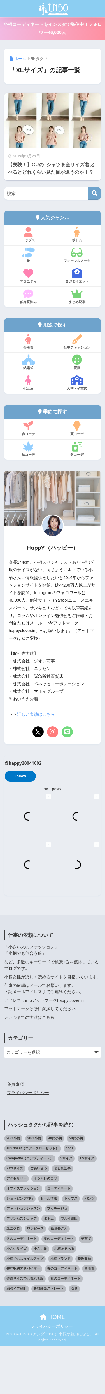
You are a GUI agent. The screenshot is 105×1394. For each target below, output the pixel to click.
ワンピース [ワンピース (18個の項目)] (35, 1277)
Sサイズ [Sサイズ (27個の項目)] (66, 1207)
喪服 (77, 362)
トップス (28, 234)
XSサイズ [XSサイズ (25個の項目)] (87, 1207)
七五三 (28, 382)
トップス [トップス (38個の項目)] (71, 1247)
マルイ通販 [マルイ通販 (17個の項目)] (69, 1267)
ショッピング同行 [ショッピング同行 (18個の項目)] (19, 1247)
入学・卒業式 (77, 382)
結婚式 (28, 362)
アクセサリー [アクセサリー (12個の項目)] (16, 1227)
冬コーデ (77, 449)
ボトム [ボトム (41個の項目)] (49, 1267)
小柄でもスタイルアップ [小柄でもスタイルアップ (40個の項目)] (24, 1307)
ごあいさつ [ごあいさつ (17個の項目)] (38, 1217)
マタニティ (28, 275)
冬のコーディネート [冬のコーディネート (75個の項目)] (21, 1287)
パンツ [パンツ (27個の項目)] (90, 1247)
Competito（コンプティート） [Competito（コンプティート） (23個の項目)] (29, 1207)
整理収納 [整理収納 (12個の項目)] (84, 1307)
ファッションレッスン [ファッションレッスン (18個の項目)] (23, 1257)
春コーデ (28, 428)
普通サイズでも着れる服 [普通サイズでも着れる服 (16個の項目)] (24, 1327)
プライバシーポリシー (28, 1141)
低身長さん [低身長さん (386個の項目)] (59, 1277)
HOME (52, 1365)
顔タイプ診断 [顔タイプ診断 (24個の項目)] (16, 1337)
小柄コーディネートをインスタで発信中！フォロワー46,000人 (52, 28)
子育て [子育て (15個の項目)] (86, 1287)
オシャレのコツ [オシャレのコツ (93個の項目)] (45, 1227)
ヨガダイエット (77, 275)
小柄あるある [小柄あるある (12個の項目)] (64, 1297)
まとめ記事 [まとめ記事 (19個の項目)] (62, 1217)
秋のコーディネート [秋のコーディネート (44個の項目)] (65, 1327)
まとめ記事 (77, 296)
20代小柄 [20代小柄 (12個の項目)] (13, 1186)
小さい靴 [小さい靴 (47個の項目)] (40, 1297)
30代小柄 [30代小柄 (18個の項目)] (34, 1186)
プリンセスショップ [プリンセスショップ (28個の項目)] (21, 1267)
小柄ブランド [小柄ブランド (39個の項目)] (60, 1307)
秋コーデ (28, 449)
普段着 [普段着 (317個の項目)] (89, 1317)
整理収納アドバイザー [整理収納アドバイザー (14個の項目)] (23, 1317)
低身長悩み (28, 296)
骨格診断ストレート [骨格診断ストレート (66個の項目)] (49, 1337)
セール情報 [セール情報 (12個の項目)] (48, 1247)
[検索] (94, 193)
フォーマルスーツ (77, 255)
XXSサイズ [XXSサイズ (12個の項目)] (14, 1217)
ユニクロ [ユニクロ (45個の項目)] (13, 1277)
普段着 (28, 341)
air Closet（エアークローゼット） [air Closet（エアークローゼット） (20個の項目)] (32, 1196)
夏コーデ (77, 428)
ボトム (77, 234)
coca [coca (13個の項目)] (69, 1196)
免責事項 (15, 1132)
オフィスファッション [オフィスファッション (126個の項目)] (23, 1237)
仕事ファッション (77, 341)
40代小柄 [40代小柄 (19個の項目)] (55, 1186)
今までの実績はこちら (34, 1065)
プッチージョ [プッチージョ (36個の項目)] (57, 1257)
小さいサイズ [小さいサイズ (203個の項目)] (16, 1297)
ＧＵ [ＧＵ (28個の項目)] (74, 1337)
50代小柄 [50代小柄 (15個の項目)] (76, 1186)
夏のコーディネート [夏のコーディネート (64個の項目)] (59, 1287)
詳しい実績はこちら (36, 714)
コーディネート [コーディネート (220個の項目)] (59, 1237)
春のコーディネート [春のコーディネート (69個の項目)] (62, 1317)
